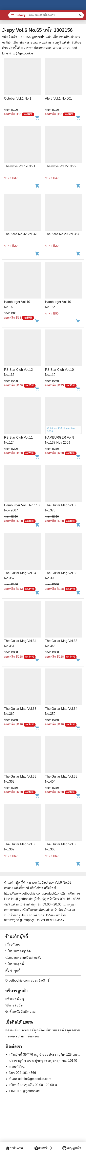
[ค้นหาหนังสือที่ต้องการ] (81, 15)
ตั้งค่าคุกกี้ (12, 970)
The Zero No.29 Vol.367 (62, 234)
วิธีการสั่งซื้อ (14, 1005)
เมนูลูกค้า (71, 1148)
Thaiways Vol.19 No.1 (19, 166)
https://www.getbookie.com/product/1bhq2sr (35, 893)
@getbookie (31, 1091)
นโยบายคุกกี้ (14, 964)
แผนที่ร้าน (17, 1066)
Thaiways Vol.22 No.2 (60, 166)
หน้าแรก (14, 1148)
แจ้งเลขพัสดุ (14, 999)
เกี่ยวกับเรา (13, 944)
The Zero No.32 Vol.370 (21, 234)
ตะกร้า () (43, 1148)
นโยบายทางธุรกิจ (18, 951)
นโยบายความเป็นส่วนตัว (23, 957)
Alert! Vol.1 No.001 (58, 98)
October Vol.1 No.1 (17, 98)
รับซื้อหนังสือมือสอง (20, 1012)
